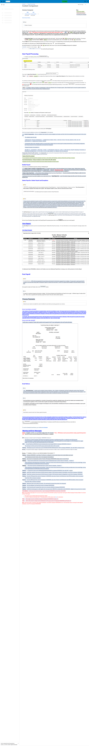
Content (23, 4)
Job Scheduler (45, 427)
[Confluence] (7, 1)
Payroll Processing (31, 4)
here (23, 226)
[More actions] (85, 4)
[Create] (64, 1)
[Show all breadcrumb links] (26, 4)
